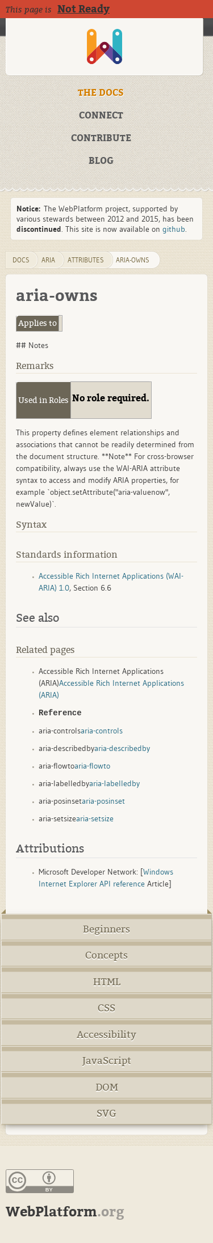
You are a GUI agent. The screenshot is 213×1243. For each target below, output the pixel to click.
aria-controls (102, 731)
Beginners (106, 929)
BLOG (101, 161)
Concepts (106, 955)
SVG (106, 1113)
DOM (106, 1087)
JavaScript (106, 1061)
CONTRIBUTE (101, 138)
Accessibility (106, 1035)
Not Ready (83, 9)
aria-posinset (103, 801)
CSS (106, 1008)
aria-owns (132, 260)
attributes (86, 260)
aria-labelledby (114, 783)
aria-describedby (122, 748)
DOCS (21, 260)
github (173, 229)
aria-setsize (95, 818)
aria (48, 260)
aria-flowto (92, 766)
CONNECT (101, 115)
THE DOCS (101, 93)
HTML (106, 982)
